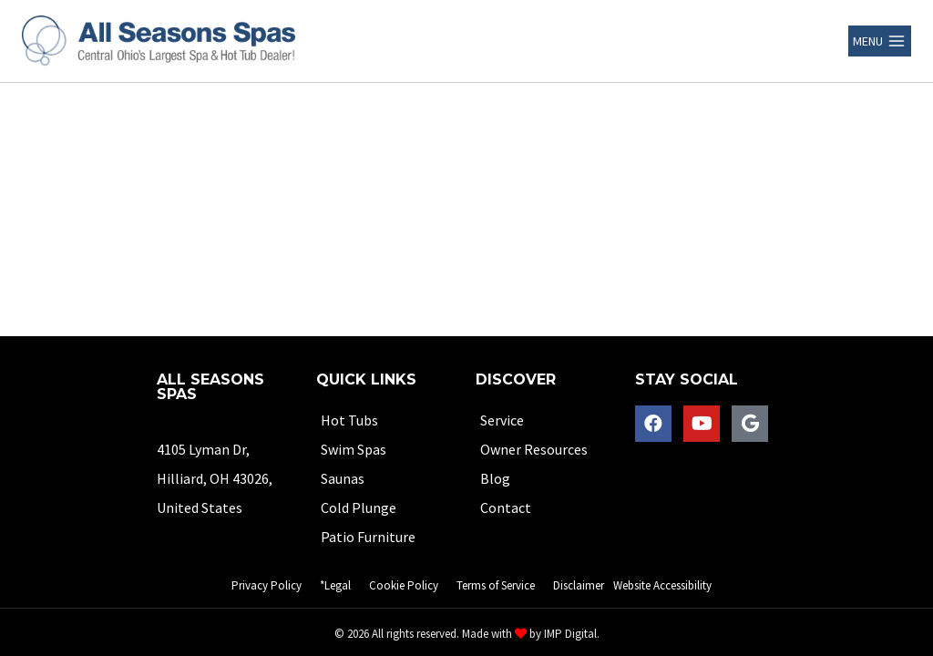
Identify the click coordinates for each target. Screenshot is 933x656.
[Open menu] (879, 41)
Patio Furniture (368, 537)
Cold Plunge (358, 507)
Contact (505, 507)
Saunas (342, 478)
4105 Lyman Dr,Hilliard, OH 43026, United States (214, 478)
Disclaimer (578, 585)
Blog (495, 478)
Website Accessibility (662, 585)
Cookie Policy (403, 585)
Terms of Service (495, 585)
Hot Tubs (349, 420)
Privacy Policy (266, 585)
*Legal (335, 585)
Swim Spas (353, 449)
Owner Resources (534, 449)
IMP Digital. (572, 633)
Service (502, 420)
